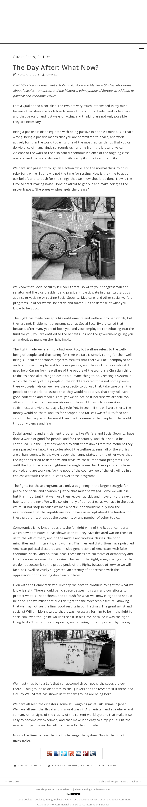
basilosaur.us (103, 789)
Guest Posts (24, 57)
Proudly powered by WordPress (54, 789)
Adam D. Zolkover (76, 799)
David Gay (52, 74)
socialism (110, 765)
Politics (44, 57)
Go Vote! (12, 781)
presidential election (92, 765)
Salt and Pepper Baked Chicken (120, 781)
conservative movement (65, 765)
